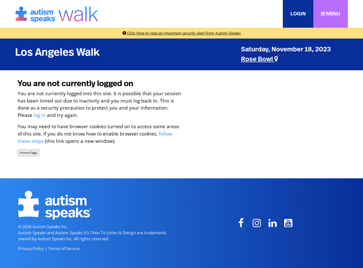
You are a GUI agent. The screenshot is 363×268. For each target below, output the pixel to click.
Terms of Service (64, 248)
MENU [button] (330, 13)
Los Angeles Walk (57, 52)
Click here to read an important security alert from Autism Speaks (182, 33)
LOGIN (298, 13)
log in (40, 115)
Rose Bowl (259, 59)
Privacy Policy (31, 248)
